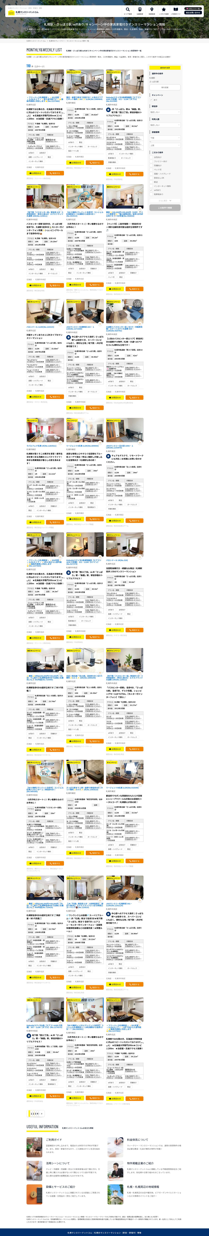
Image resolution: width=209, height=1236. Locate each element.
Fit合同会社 (118, 179)
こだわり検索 (164, 14)
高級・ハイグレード (162, 173)
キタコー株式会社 (41, 402)
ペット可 (158, 169)
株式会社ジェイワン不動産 (44, 527)
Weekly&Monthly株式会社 (123, 403)
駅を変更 (165, 87)
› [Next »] (73, 1114)
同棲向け (158, 165)
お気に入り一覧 (194, 8)
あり (155, 99)
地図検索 (152, 14)
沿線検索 (140, 14)
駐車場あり (158, 194)
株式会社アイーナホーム (83, 168)
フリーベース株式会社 (42, 178)
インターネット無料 (162, 186)
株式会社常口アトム (81, 413)
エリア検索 (128, 14)
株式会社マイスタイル (122, 294)
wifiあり (157, 190)
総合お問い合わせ (193, 12)
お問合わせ (36, 173)
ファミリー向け (160, 161)
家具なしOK (159, 177)
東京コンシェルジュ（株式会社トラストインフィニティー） (84, 291)
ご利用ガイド (176, 14)
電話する (56, 173)
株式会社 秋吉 (40, 290)
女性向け (158, 157)
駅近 (156, 182)
